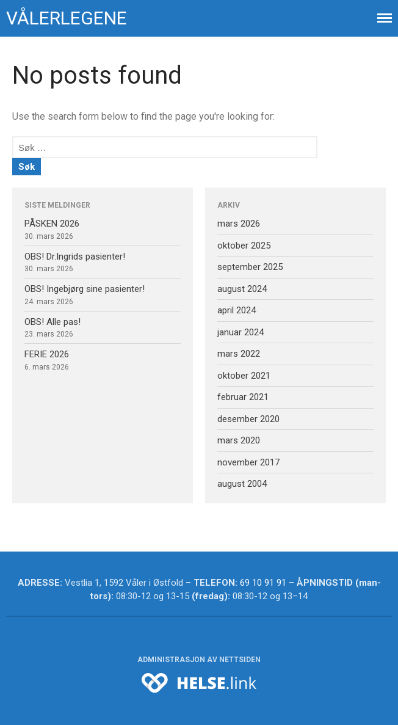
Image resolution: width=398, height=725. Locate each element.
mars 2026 (238, 223)
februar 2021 (243, 397)
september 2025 (250, 266)
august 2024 (242, 288)
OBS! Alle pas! (52, 321)
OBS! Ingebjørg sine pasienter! (84, 288)
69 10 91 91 (263, 582)
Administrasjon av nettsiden (199, 659)
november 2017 (248, 462)
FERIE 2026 (46, 354)
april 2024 (236, 310)
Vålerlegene (66, 18)
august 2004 (242, 483)
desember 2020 (248, 419)
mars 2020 (238, 440)
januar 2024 (240, 332)
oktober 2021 (243, 375)
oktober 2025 (243, 245)
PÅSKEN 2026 (51, 223)
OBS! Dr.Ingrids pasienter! (74, 256)
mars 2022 (238, 353)
